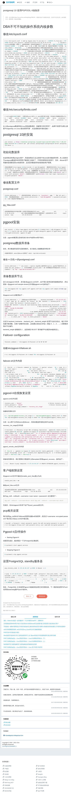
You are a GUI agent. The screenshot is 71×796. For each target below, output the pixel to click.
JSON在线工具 (8, 788)
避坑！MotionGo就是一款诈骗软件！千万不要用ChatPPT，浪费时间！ (24, 620)
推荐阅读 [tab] (35, 617)
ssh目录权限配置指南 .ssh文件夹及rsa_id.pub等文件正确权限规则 (23, 629)
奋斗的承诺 (40, 766)
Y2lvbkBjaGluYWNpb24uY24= (14, 735)
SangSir (39, 774)
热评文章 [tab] (57, 617)
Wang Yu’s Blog (8, 780)
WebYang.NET (8, 782)
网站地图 (7, 722)
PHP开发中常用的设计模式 (11, 632)
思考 (35, 2)
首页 (19, 2)
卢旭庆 (6, 768)
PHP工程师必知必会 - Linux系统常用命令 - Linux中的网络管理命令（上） (25, 641)
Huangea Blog (41, 777)
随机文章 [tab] (13, 617)
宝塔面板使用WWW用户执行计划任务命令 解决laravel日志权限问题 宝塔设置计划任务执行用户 (31, 623)
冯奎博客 (39, 788)
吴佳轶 (6, 774)
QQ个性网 (40, 791)
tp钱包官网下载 (41, 782)
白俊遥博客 (7, 766)
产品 (42, 2)
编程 (27, 2)
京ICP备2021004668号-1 (9, 746)
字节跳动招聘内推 (42, 785)
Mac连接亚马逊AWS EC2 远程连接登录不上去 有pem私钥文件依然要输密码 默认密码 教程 (30, 635)
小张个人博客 (41, 780)
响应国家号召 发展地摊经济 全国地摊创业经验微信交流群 (20, 644)
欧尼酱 (6, 771)
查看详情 (65, 691)
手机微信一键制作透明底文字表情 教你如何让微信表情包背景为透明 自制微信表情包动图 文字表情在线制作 (35, 626)
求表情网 (6, 785)
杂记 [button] (50, 2)
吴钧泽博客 (40, 768)
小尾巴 (39, 771)
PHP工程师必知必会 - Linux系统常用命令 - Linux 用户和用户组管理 (23, 647)
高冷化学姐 (7, 791)
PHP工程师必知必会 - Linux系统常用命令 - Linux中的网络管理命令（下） (25, 638)
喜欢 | (28, 596)
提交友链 (7, 725)
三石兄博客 (7, 777)
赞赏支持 (42, 596)
